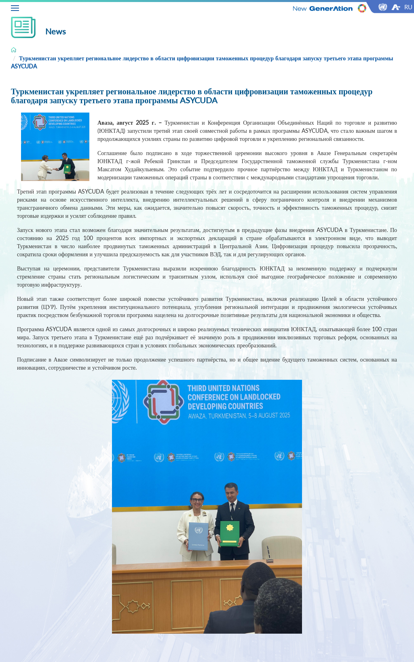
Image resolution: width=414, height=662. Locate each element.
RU (408, 7)
